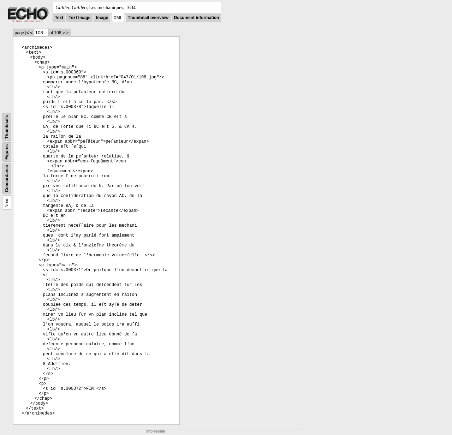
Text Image (79, 17)
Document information (196, 17)
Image (102, 17)
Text (59, 17)
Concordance (6, 178)
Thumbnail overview (148, 17)
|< (27, 32)
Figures (6, 152)
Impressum (155, 431)
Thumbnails (6, 127)
